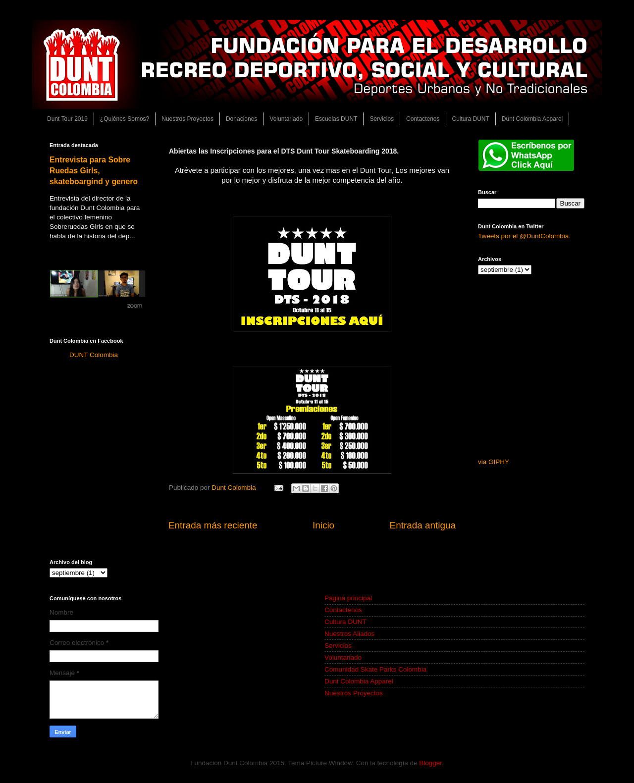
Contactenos (422, 118)
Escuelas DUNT (336, 118)
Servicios (382, 118)
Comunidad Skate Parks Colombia (375, 669)
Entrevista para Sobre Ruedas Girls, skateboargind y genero (94, 171)
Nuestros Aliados (349, 633)
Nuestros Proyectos (187, 118)
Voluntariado (286, 118)
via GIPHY (493, 462)
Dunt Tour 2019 (67, 118)
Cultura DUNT (470, 118)
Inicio (323, 525)
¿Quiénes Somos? (124, 118)
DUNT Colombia (93, 355)
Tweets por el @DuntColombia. (524, 236)
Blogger (430, 763)
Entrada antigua (423, 525)
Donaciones (241, 118)
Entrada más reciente (213, 525)
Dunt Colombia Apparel (532, 118)
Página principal (348, 598)
